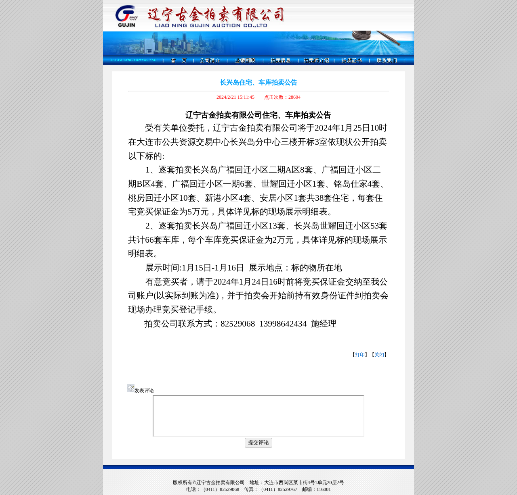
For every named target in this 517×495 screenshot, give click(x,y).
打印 (360, 355)
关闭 (379, 355)
